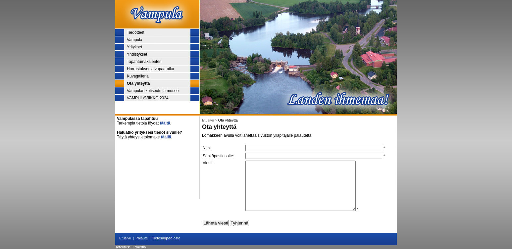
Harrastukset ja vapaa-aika (150, 69)
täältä (165, 123)
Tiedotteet (135, 32)
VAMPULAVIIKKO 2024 (148, 98)
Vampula (134, 39)
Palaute (141, 238)
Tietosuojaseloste (166, 238)
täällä (166, 137)
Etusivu (125, 238)
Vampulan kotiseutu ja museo (153, 90)
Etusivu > (210, 120)
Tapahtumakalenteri (144, 61)
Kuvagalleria (138, 76)
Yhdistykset (137, 54)
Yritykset (134, 47)
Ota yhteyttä (138, 83)
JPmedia (139, 247)
